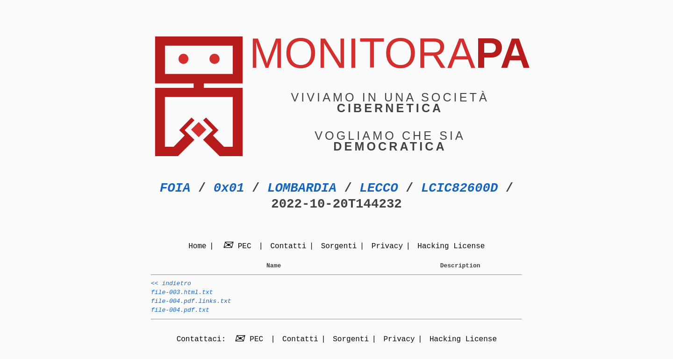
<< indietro (171, 286)
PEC (238, 247)
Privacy (387, 247)
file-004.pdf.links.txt (191, 306)
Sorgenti (339, 247)
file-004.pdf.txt (180, 317)
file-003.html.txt (182, 296)
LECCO (378, 188)
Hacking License (451, 247)
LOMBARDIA (301, 188)
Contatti (288, 247)
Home (197, 247)
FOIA (175, 188)
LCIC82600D (459, 188)
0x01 (229, 188)
